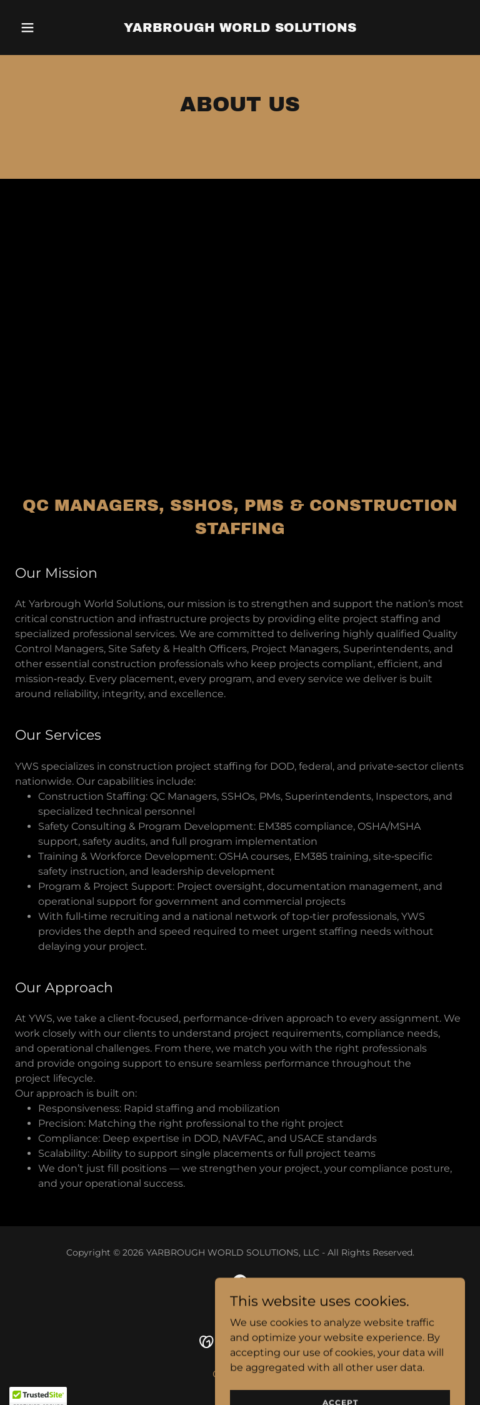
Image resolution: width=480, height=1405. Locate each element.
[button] (48, 27)
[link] (240, 28)
